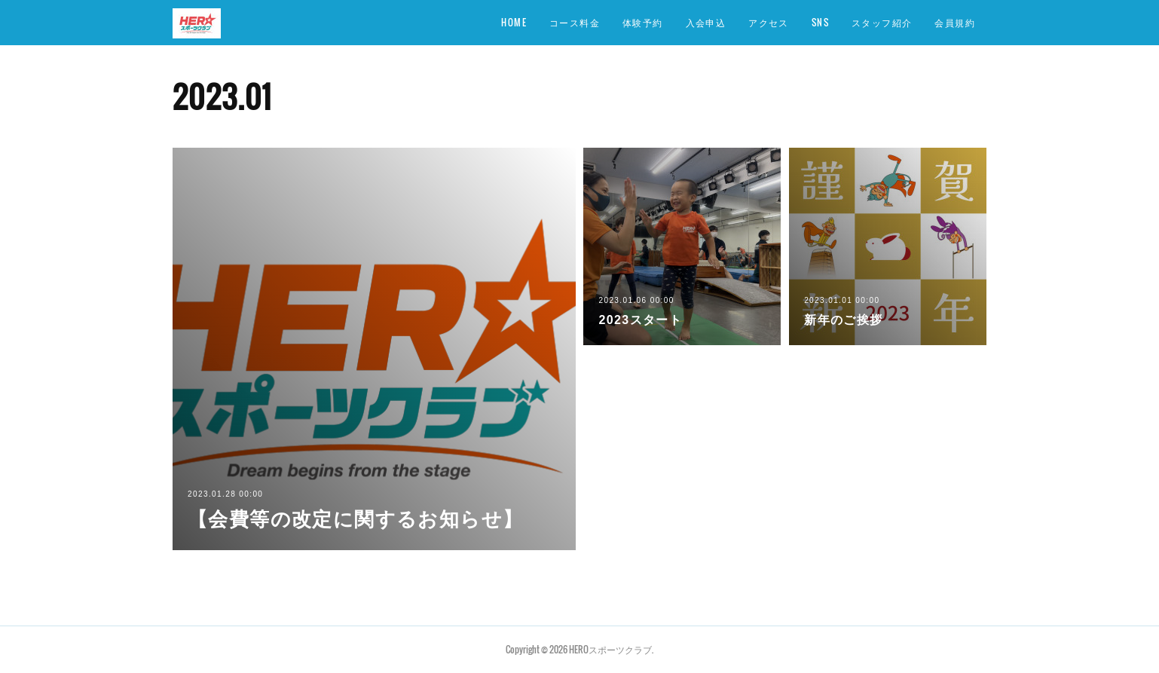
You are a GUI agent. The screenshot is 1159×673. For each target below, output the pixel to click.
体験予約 (642, 22)
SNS (820, 22)
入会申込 (706, 22)
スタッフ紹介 (882, 22)
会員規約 (954, 22)
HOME (514, 22)
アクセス (768, 22)
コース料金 (574, 22)
